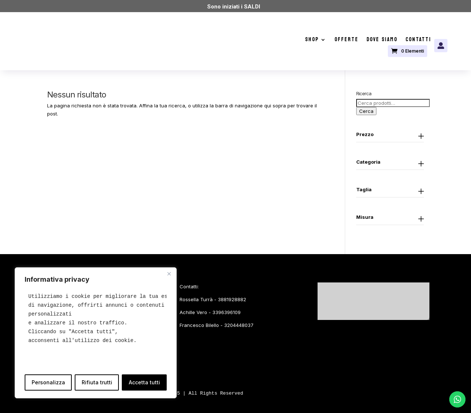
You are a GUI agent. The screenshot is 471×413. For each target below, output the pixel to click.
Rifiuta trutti (97, 382)
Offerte (346, 40)
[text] (96, 318)
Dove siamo (381, 40)
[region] (96, 332)
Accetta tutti (144, 382)
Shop (312, 40)
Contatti (418, 40)
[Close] (168, 273)
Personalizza (48, 382)
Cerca (366, 111)
